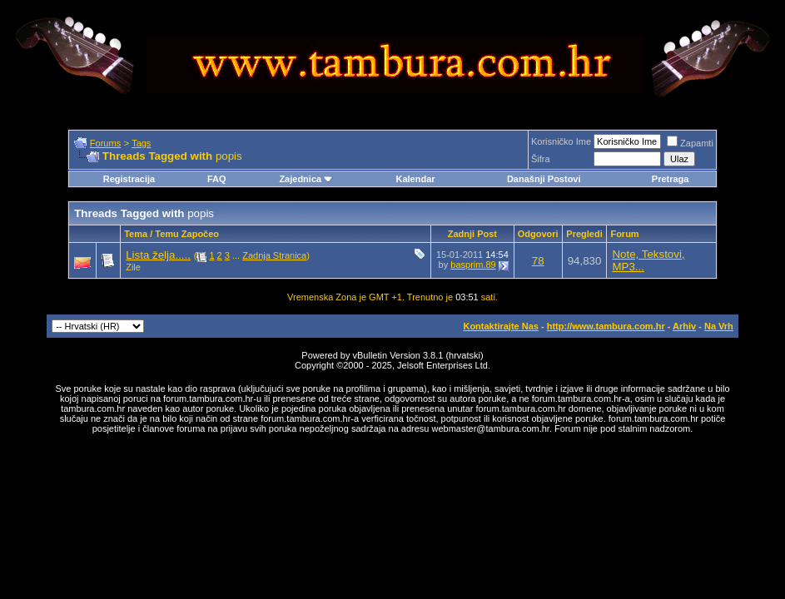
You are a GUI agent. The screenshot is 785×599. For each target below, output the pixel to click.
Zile (133, 267)
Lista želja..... (158, 255)
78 (538, 261)
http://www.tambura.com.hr (606, 326)
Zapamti (690, 143)
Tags (141, 143)
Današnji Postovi (544, 179)
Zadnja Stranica (274, 255)
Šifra (540, 159)
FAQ (216, 179)
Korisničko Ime (561, 141)
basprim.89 (472, 265)
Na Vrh (718, 326)
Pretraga (670, 179)
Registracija (129, 179)
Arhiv (684, 326)
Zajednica (306, 179)
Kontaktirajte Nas (500, 326)
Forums (105, 143)
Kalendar (415, 179)
